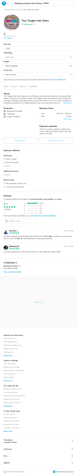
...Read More (67, 103)
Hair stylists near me (10, 392)
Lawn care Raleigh (10, 363)
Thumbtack (7, 9)
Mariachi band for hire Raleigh (14, 370)
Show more (8, 356)
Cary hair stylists (9, 414)
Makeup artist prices (10, 348)
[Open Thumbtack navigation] (5, 3)
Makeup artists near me (11, 399)
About (6, 86)
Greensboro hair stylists (12, 428)
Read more (67, 119)
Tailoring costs (8, 352)
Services (14, 86)
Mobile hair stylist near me (12, 389)
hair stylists (17, 9)
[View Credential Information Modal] (16, 263)
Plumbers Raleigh (9, 374)
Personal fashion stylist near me (14, 396)
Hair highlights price (10, 342)
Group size (8, 70)
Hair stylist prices (9, 338)
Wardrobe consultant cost (12, 345)
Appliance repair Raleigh (12, 367)
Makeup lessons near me (12, 402)
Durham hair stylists (10, 417)
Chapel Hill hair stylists (11, 421)
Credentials (33, 86)
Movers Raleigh (9, 377)
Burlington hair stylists (11, 424)
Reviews (23, 86)
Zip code (7, 44)
